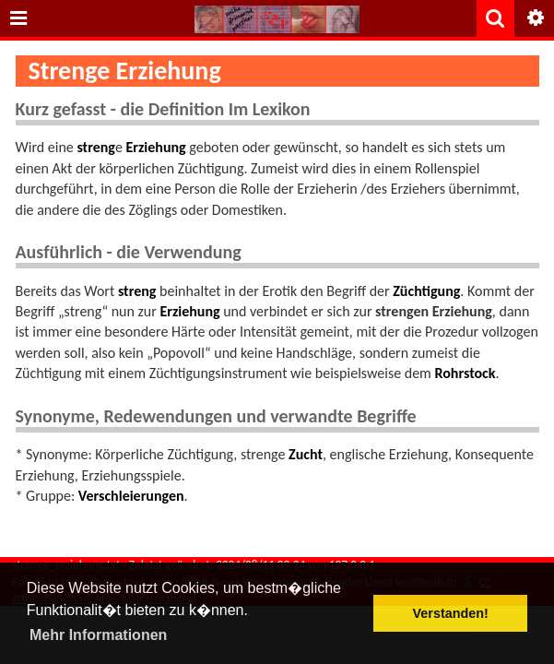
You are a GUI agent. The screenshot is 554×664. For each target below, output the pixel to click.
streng (95, 147)
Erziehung (155, 147)
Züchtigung (426, 291)
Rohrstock (465, 373)
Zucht (306, 454)
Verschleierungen (131, 495)
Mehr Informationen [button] (98, 635)
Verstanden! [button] (451, 613)
